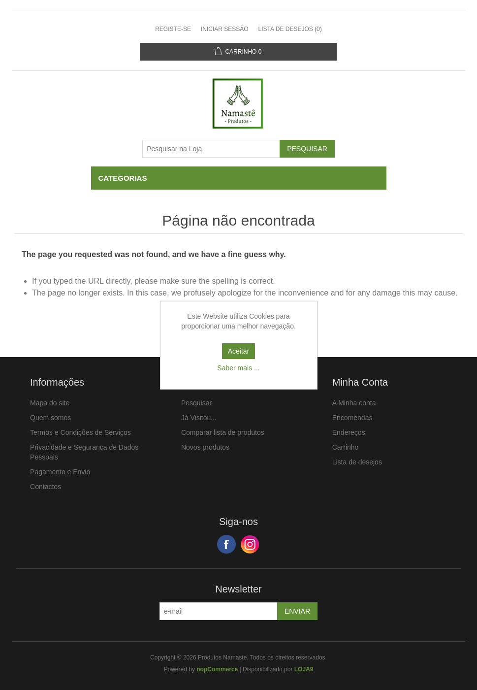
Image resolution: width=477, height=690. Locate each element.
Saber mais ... (238, 368)
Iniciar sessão (225, 29)
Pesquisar (196, 403)
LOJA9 (304, 669)
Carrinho (345, 447)
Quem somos (50, 418)
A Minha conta (354, 403)
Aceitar (239, 351)
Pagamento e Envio (60, 472)
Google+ (250, 544)
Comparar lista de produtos (222, 432)
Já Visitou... (199, 418)
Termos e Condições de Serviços (80, 432)
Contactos (45, 487)
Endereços (348, 432)
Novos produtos (205, 447)
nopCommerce (217, 669)
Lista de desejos (357, 462)
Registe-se (173, 29)
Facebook (226, 544)
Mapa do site (49, 403)
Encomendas (352, 418)
